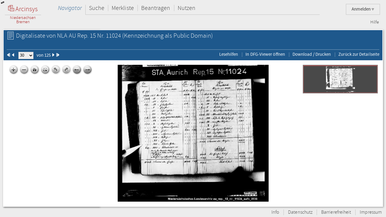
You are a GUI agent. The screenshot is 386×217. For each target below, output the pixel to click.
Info (275, 212)
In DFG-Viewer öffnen (265, 54)
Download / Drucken (312, 54)
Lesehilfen (228, 54)
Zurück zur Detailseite (358, 54)
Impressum (371, 212)
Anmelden (363, 9)
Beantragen (155, 8)
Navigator (70, 8)
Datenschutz (300, 212)
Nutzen (186, 8)
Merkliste (123, 8)
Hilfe (374, 22)
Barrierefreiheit (336, 212)
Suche (96, 8)
